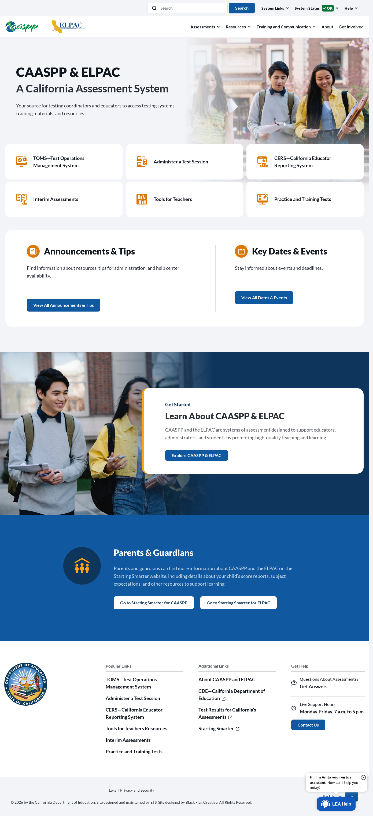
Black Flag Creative (201, 802)
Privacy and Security (137, 790)
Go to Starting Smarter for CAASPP (153, 602)
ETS (153, 802)
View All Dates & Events (264, 297)
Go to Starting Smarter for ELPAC (238, 602)
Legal (113, 790)
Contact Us (308, 724)
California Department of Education (65, 802)
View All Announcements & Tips (63, 305)
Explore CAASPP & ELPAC (196, 455)
